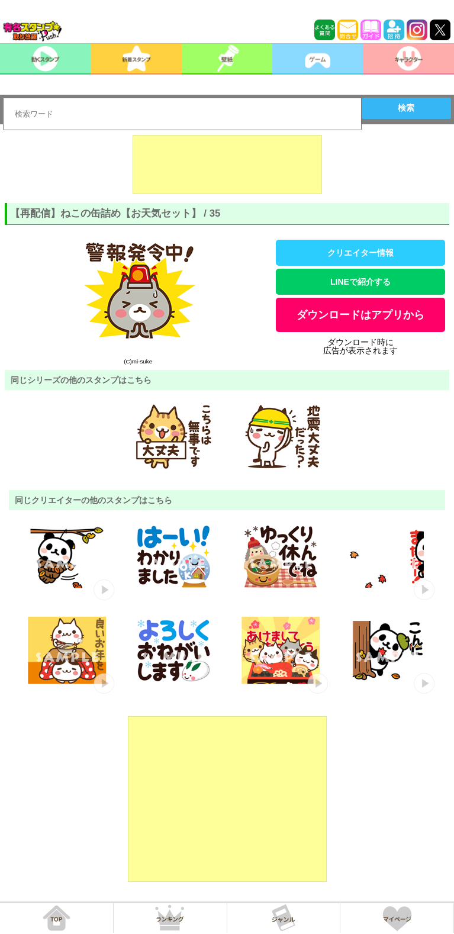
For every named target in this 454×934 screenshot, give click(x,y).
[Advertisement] (227, 164)
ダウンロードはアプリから (360, 315)
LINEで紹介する (360, 281)
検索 (406, 107)
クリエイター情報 (360, 252)
